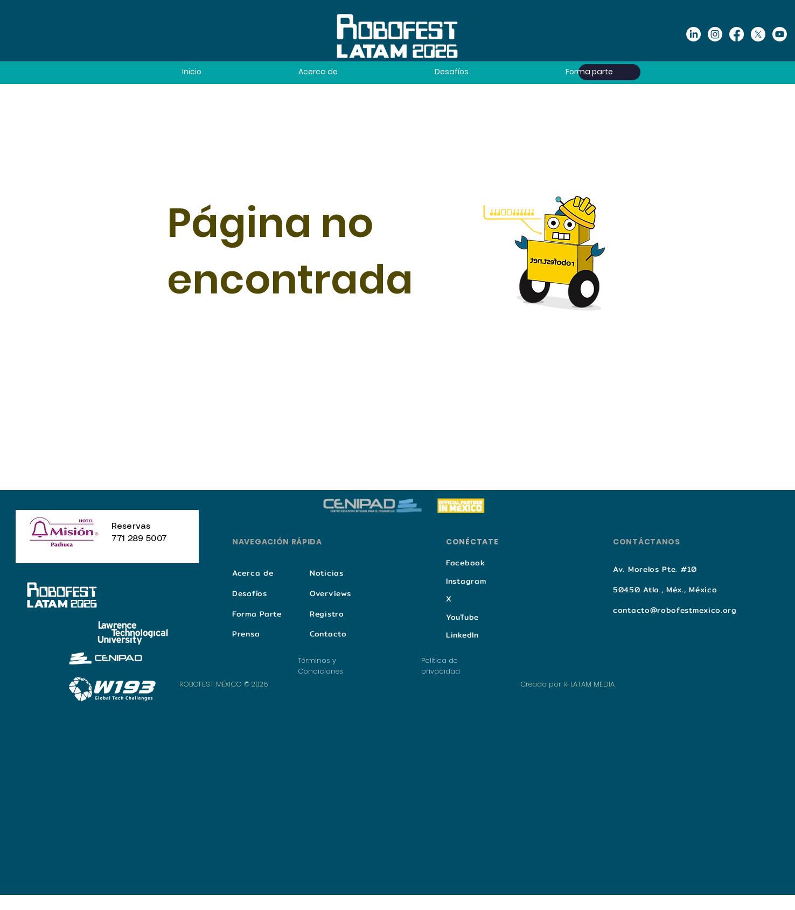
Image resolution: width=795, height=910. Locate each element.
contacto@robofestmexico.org (675, 610)
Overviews (330, 593)
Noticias (327, 573)
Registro (327, 614)
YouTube (462, 617)
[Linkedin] (693, 34)
